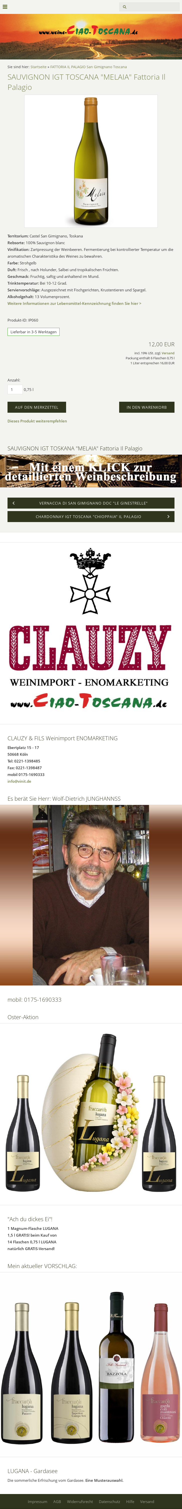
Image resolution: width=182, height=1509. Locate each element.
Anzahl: (14, 379)
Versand (168, 353)
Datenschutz (109, 1501)
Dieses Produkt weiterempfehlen (37, 420)
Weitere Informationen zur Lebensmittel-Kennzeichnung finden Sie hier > (74, 303)
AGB (57, 1501)
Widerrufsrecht (80, 1501)
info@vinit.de (19, 781)
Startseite (39, 67)
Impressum (37, 1501)
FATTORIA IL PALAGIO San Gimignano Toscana (88, 67)
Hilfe (130, 1501)
